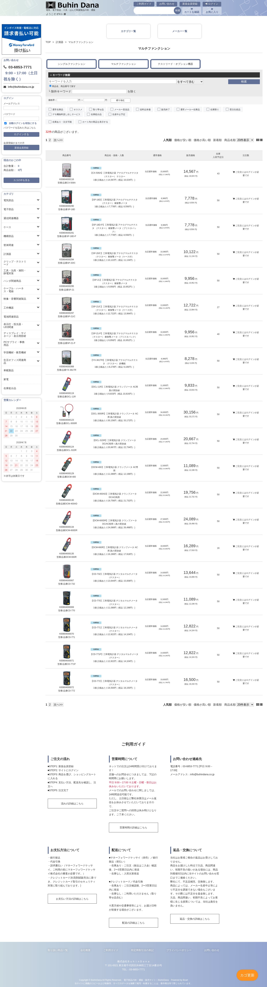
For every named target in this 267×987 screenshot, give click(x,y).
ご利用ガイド (143, 3)
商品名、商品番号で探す (62, 86)
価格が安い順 (182, 140)
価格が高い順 (202, 140)
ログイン (211, 3)
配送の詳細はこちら (133, 922)
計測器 (7, 254)
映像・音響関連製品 (15, 298)
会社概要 (85, 950)
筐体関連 (9, 245)
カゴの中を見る (21, 180)
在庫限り (214, 109)
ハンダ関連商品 (12, 280)
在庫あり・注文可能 (62, 122)
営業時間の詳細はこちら (133, 827)
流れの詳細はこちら (72, 803)
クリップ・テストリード (15, 263)
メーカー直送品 (121, 109)
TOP (48, 42)
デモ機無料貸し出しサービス (66, 114)
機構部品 (9, 236)
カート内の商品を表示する (95, 122)
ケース (7, 227)
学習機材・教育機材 (15, 352)
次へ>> (58, 140)
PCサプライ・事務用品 (14, 343)
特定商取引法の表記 (142, 950)
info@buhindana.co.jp (21, 86)
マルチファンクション (123, 63)
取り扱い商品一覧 (58, 950)
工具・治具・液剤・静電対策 (15, 272)
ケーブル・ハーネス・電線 (14, 290)
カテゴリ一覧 (128, 31)
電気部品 (9, 200)
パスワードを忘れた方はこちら (20, 128)
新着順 (217, 140)
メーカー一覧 (179, 31)
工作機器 (9, 307)
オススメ (78, 109)
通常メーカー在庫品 (190, 109)
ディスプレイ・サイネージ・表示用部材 (15, 334)
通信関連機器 (11, 218)
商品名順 (230, 140)
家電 (6, 379)
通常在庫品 (57, 109)
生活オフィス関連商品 (15, 361)
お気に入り (212, 10)
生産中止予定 (118, 114)
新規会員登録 (189, 3)
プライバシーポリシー (179, 950)
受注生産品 (235, 109)
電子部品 (9, 209)
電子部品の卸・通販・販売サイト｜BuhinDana (146, 980)
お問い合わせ (166, 3)
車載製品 (9, 370)
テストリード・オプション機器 (175, 63)
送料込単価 (145, 109)
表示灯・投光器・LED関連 (14, 325)
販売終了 (165, 109)
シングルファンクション (71, 63)
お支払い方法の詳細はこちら (72, 898)
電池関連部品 (11, 316)
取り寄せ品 (98, 109)
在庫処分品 (10, 388)
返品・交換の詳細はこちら (195, 918)
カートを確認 (191, 10)
